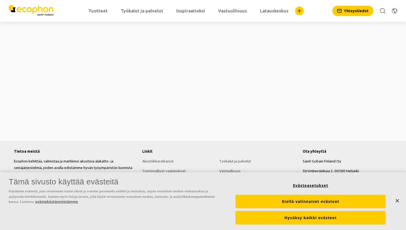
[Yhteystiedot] (352, 11)
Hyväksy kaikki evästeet (310, 217)
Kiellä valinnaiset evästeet (310, 201)
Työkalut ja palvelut (235, 161)
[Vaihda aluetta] (394, 11)
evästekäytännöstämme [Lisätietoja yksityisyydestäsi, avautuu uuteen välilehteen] (56, 201)
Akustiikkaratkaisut (157, 161)
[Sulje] (397, 201)
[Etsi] (382, 11)
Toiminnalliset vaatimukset (164, 171)
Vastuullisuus (230, 171)
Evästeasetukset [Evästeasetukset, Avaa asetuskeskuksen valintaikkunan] (310, 185)
